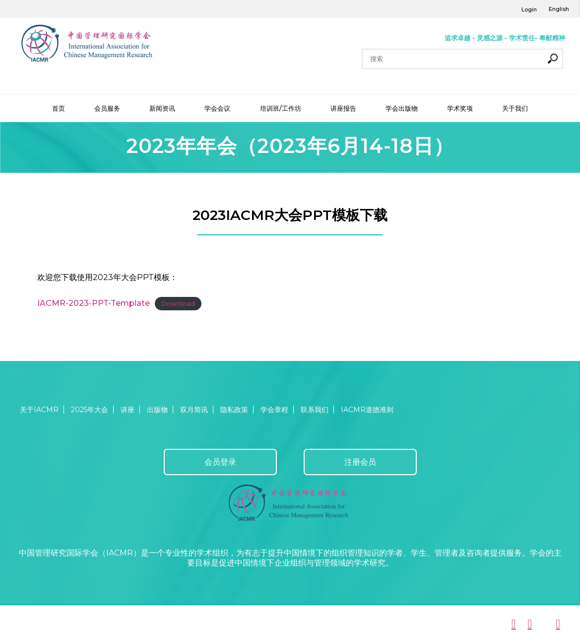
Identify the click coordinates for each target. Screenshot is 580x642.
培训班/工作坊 (280, 108)
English (559, 8)
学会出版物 (402, 108)
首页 (58, 108)
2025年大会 (89, 409)
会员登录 (220, 462)
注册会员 (360, 462)
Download (178, 303)
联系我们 (314, 409)
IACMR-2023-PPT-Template (93, 303)
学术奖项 (460, 108)
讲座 (127, 409)
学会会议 (217, 108)
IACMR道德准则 (367, 409)
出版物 (157, 409)
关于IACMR (39, 409)
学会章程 (274, 409)
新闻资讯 (162, 108)
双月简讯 (194, 409)
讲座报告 (343, 108)
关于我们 (515, 108)
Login (529, 9)
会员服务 (107, 108)
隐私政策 (234, 409)
